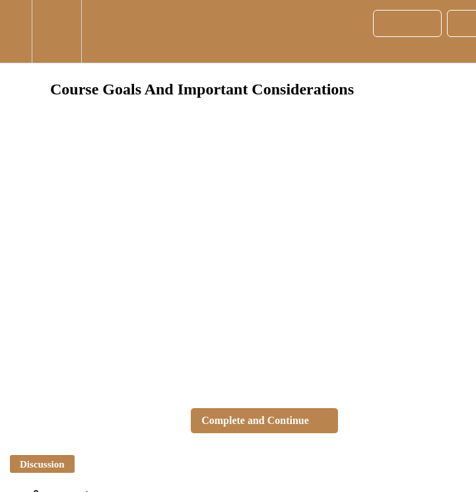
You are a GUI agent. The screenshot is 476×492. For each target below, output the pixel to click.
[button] (16, 31)
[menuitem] (56, 31)
